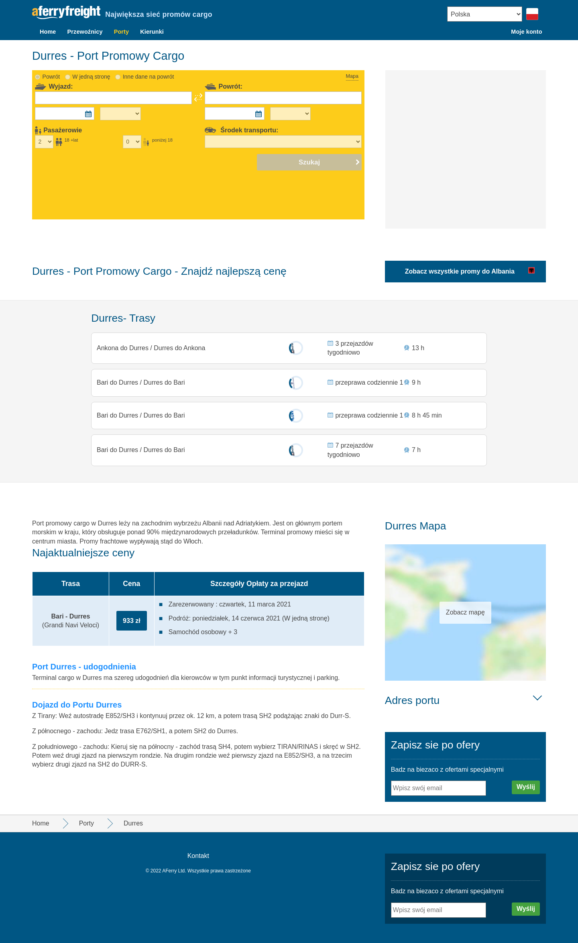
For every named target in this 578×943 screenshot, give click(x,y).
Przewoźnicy (85, 31)
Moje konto (526, 31)
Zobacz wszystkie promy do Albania (460, 267)
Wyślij (526, 786)
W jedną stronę (91, 73)
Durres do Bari (163, 380)
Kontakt (198, 855)
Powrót (51, 73)
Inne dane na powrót (148, 73)
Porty (121, 31)
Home (48, 31)
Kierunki (152, 31)
